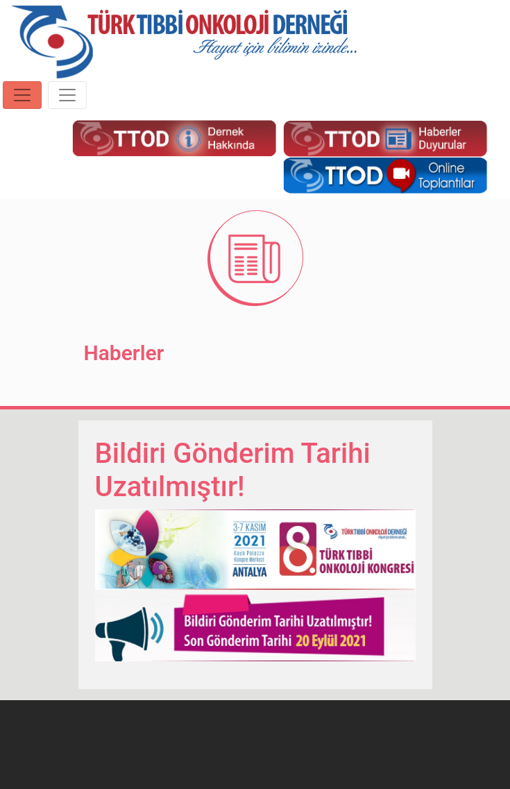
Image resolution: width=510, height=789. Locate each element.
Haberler (124, 353)
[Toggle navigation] (22, 95)
